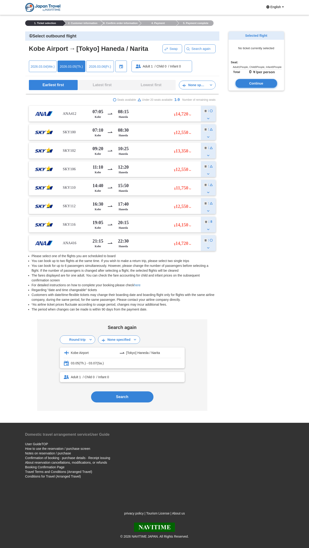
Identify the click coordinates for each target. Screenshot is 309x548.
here (137, 285)
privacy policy (134, 513)
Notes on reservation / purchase (48, 453)
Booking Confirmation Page (44, 467)
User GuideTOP (36, 444)
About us (178, 513)
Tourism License (158, 513)
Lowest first (151, 85)
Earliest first (53, 85)
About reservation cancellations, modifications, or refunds (66, 462)
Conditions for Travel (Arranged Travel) (53, 476)
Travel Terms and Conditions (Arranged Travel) (58, 472)
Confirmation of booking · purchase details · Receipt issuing (67, 458)
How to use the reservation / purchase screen (57, 449)
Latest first (102, 85)
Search (122, 397)
